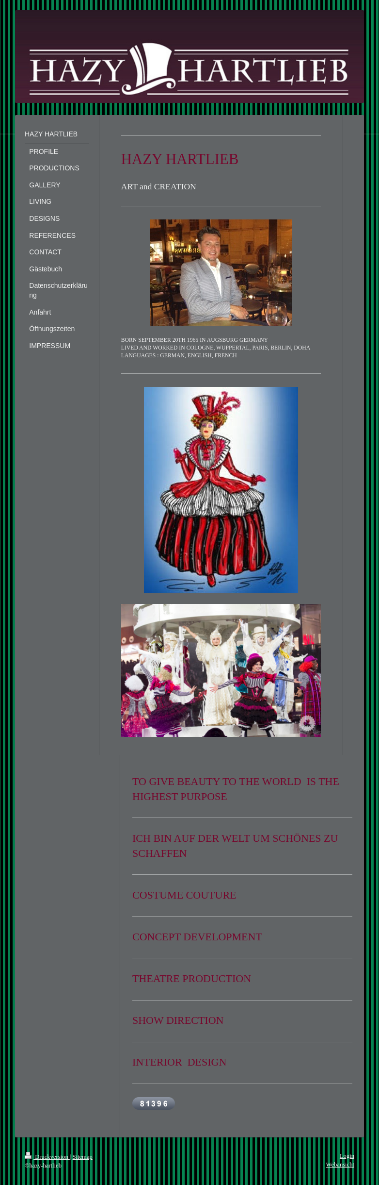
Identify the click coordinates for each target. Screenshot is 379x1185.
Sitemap (83, 1156)
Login (347, 1155)
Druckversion (47, 1156)
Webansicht (340, 1164)
